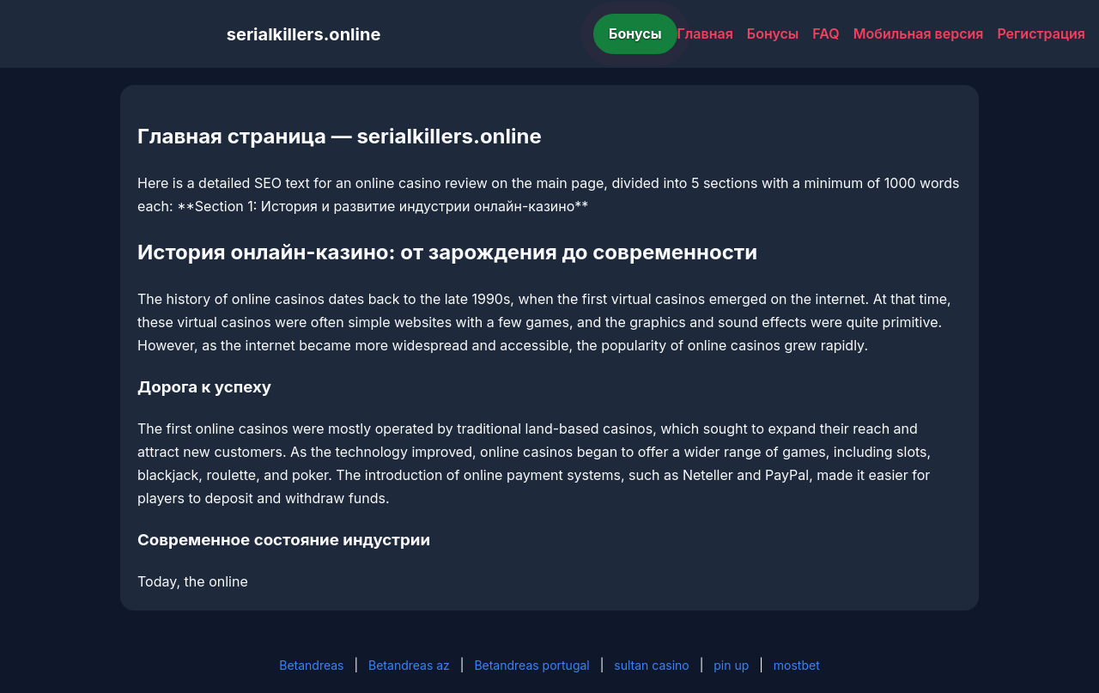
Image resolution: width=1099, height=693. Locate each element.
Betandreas (311, 665)
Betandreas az (409, 665)
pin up (731, 665)
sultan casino (651, 665)
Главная (705, 33)
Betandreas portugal (531, 665)
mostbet (797, 665)
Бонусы (635, 33)
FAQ (825, 33)
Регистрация (1041, 33)
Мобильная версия (918, 33)
